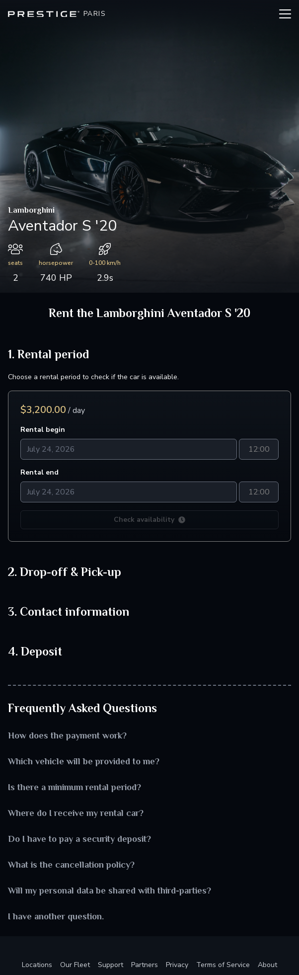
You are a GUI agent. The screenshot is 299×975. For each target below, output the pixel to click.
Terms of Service (223, 965)
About (267, 965)
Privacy (177, 965)
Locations (37, 965)
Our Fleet (75, 965)
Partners (144, 965)
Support (110, 965)
